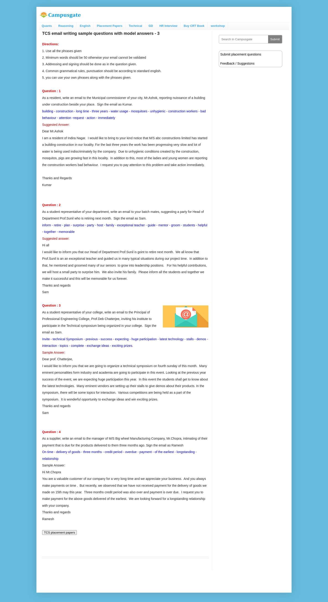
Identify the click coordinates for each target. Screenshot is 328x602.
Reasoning (65, 26)
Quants (47, 26)
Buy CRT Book (194, 26)
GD (151, 26)
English (85, 26)
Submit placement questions (240, 54)
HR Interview (168, 26)
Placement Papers (109, 26)
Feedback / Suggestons (237, 63)
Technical (135, 26)
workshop (218, 26)
